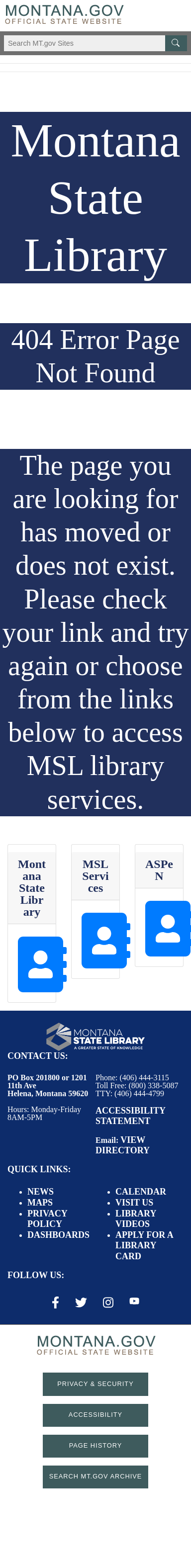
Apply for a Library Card (144, 1245)
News (40, 1192)
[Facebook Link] (55, 1302)
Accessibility (95, 1414)
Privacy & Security (95, 1383)
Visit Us (134, 1203)
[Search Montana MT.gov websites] (95, 43)
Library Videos (135, 1219)
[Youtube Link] (134, 1302)
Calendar (140, 1192)
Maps (40, 1203)
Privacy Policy (47, 1219)
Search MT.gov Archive (95, 1476)
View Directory (123, 1145)
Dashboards (58, 1235)
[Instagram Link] (108, 1302)
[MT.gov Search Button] (176, 43)
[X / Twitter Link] (81, 1302)
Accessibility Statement (130, 1116)
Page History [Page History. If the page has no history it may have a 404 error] (95, 1445)
